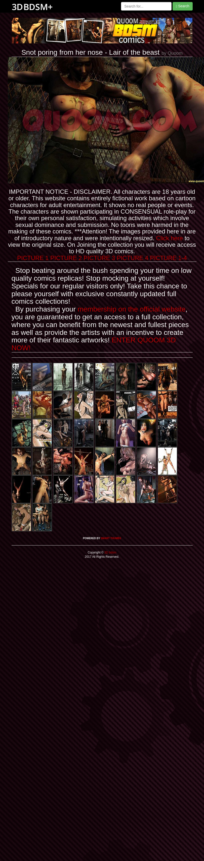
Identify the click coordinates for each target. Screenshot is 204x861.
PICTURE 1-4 (168, 258)
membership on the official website (132, 309)
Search (182, 6)
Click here (169, 238)
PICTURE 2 (66, 258)
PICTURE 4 (132, 258)
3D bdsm (110, 552)
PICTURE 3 (99, 258)
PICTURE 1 (33, 258)
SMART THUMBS (111, 538)
